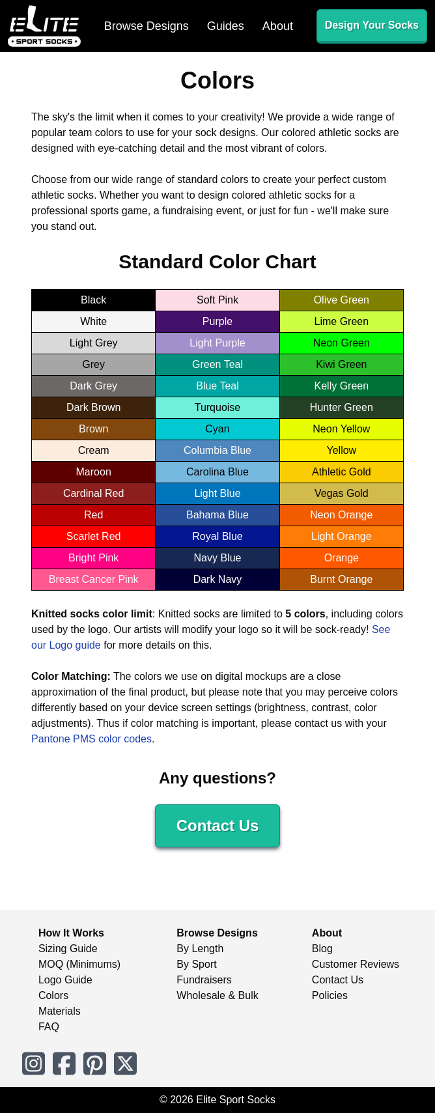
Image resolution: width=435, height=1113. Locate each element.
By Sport (196, 964)
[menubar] (198, 26)
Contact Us (217, 825)
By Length (199, 948)
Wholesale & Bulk (217, 995)
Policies (330, 995)
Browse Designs (216, 932)
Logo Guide (65, 979)
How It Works (71, 932)
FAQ (48, 1026)
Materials (59, 1011)
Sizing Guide (68, 948)
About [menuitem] (277, 26)
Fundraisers (203, 979)
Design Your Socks (372, 25)
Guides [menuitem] (225, 26)
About (327, 932)
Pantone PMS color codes (91, 738)
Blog (322, 948)
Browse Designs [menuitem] (146, 26)
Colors (53, 995)
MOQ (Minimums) (79, 964)
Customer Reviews (355, 964)
